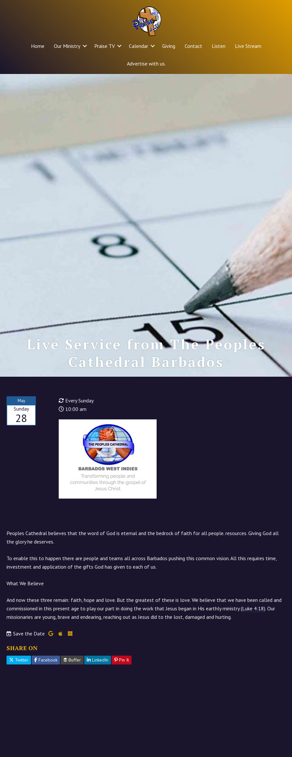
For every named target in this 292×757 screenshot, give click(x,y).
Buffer (72, 660)
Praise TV (104, 46)
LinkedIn (97, 660)
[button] (84, 46)
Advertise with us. (146, 63)
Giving (168, 46)
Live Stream (248, 46)
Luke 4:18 (253, 608)
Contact (193, 46)
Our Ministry (67, 46)
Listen (218, 46)
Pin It (121, 660)
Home (37, 46)
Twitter (18, 660)
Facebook (45, 660)
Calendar (138, 46)
